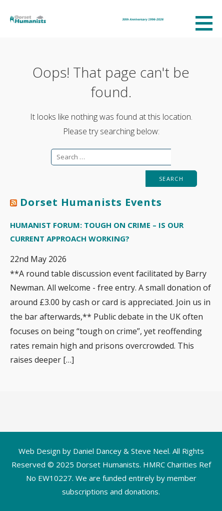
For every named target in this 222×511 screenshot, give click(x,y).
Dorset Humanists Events (91, 202)
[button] (207, 23)
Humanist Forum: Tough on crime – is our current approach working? (97, 231)
